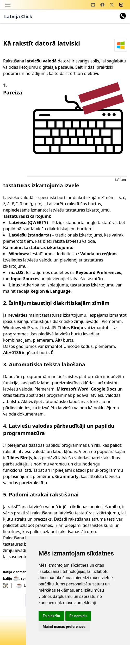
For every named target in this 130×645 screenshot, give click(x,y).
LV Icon (120, 179)
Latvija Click (18, 16)
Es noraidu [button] (78, 616)
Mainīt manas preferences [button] (64, 626)
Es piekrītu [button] (51, 616)
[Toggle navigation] (8, 4)
